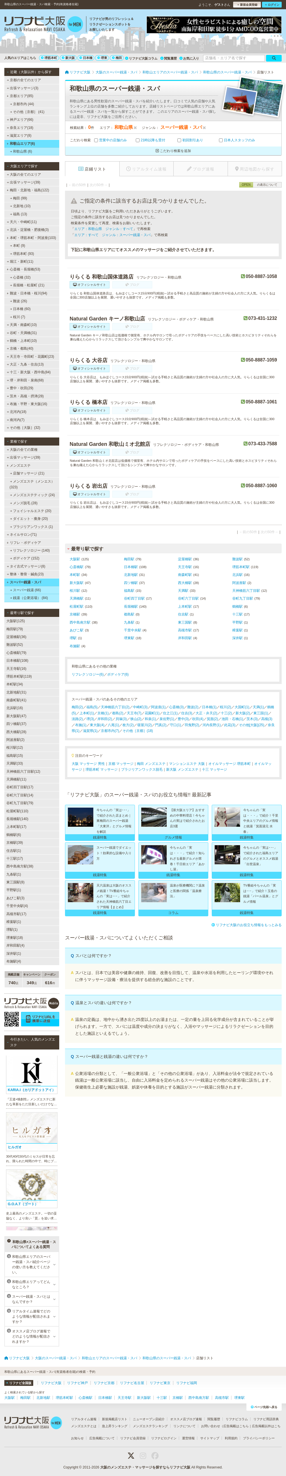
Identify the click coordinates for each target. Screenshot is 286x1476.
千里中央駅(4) (17, 906)
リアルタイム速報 (83, 1419)
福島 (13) (18, 214)
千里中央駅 (132, 630)
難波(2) (192, 707)
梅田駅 (129, 559)
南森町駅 (185, 575)
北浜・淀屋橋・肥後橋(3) (28, 230)
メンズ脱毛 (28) (24, 503)
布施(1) (80, 725)
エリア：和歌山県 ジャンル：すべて (103, 229)
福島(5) (92, 707)
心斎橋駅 (76, 567)
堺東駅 (129, 638)
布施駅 (75, 646)
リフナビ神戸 (77, 1383)
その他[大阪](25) (251, 725)
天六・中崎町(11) (22, 222)
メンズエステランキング (150, 1426)
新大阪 (68, 58)
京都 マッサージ (120, 764)
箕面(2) (212, 719)
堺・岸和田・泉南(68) (25, 380)
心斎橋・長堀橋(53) (23, 269)
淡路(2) (77, 719)
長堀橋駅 (131, 607)
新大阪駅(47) (16, 716)
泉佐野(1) (166, 719)
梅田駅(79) (14, 629)
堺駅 (73, 638)
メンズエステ (19, 465)
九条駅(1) (13, 874)
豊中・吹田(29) (20, 388)
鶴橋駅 (237, 607)
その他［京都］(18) (137, 731)
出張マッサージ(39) (23, 182)
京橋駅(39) (14, 843)
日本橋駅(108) (17, 661)
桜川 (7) (17, 317)
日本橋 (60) (20, 309)
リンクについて (184, 1426)
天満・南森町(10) (22, 325)
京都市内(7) (110, 731)
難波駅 (237, 559)
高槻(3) (266, 719)
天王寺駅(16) (16, 669)
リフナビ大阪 (51, 1383)
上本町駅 (185, 607)
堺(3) (90, 719)
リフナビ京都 (104, 1383)
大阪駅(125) (15, 621)
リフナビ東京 (160, 1383)
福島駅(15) (14, 756)
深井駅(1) (13, 954)
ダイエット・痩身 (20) (29, 519)
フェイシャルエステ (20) (30, 511)
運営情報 (188, 1438)
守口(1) (175, 725)
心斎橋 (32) (20, 277)
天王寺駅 (185, 567)
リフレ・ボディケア (24, 543)
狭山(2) (136, 719)
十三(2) (226, 713)
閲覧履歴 (168, 58)
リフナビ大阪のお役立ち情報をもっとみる (246, 925)
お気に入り (189, 58)
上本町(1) (86, 713)
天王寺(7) (134, 713)
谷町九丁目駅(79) (19, 803)
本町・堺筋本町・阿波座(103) (31, 238)
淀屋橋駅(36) (16, 637)
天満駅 (183, 591)
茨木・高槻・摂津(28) (25, 396)
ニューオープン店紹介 (149, 1419)
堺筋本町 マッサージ (102, 769)
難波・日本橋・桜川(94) (27, 293)
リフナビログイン (164, 1438)
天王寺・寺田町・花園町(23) (30, 357)
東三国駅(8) (15, 882)
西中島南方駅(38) (19, 866)
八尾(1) (113, 725)
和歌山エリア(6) (21, 144)
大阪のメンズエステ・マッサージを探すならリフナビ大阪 (145, 1467)
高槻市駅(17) (16, 914)
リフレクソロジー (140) (30, 550)
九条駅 (129, 622)
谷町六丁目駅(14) (19, 795)
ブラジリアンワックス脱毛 (142, 769)
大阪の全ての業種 (22, 450)
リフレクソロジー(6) (88, 674)
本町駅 (75, 575)
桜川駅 (75, 591)
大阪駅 (75, 559)
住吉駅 (183, 614)
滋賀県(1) (90, 731)
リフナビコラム (237, 1419)
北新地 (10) (20, 206)
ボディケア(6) (118, 674)
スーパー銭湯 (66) (25, 590)
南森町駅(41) (16, 700)
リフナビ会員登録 (133, 1438)
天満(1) (258, 707)
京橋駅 (75, 614)
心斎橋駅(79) (16, 653)
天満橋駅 (76, 598)
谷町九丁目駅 (242, 598)
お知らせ (77, 1438)
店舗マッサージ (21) (27, 473)
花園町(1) (152, 713)
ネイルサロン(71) (22, 535)
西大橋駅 (185, 583)
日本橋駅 (131, 567)
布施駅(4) (13, 961)
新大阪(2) (242, 713)
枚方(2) (128, 725)
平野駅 (237, 622)
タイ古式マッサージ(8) (26, 566)
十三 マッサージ (214, 769)
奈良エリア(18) (20, 128)
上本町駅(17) (16, 827)
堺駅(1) (12, 930)
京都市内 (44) (22, 104)
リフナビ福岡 (186, 1383)
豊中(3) (183, 719)
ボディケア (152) (25, 558)
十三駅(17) (14, 858)
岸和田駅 (185, 638)
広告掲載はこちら (236, 1426)
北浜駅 (237, 575)
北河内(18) (17, 412)
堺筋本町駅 (241, 567)
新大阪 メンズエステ (182, 769)
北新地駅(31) (16, 692)
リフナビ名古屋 (132, 1383)
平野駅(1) (13, 890)
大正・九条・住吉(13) (25, 364)
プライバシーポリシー (259, 1438)
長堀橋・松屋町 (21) (27, 285)
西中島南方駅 (80, 622)
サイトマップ (209, 1438)
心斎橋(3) (176, 707)
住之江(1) (170, 713)
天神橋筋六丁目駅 (246, 591)
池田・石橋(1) (232, 719)
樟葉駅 (237, 630)
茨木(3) (252, 719)
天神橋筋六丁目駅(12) (23, 771)
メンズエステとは (83, 1426)
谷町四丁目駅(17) (19, 787)
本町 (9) (17, 246)
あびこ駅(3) (15, 898)
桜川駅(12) (14, 748)
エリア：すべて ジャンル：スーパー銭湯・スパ (112, 235)
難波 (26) (18, 301)
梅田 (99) (18, 198)
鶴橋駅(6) (13, 835)
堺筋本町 (49, 58)
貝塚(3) (121, 719)
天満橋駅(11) (16, 779)
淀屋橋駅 (185, 559)
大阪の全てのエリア (24, 175)
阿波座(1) (158, 707)
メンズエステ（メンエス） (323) (32, 484)
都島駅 (129, 614)
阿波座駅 (239, 583)
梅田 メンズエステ (151, 764)
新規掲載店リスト (114, 1419)
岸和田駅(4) (15, 945)
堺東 (102, 58)
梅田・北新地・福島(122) (28, 190)
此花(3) (229, 725)
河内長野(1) (212, 725)
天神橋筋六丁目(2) (115, 707)
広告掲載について (102, 1438)
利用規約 (231, 1438)
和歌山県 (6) (21, 151)
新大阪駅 (76, 583)
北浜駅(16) (14, 708)
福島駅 (129, 591)
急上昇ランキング (114, 1426)
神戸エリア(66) (20, 120)
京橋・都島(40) (20, 348)
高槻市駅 (185, 630)
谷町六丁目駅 (188, 598)
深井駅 (237, 638)
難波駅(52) (14, 645)
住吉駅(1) (13, 851)
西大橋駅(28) (16, 732)
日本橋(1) (209, 707)
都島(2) (117, 713)
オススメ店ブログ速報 (186, 1419)
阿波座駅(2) (15, 740)
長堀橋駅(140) (17, 819)
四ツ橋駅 (131, 583)
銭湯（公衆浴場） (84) (29, 598)
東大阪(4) (97, 725)
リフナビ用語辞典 (266, 1419)
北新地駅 (131, 575)
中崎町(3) (140, 707)
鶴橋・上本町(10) (22, 341)
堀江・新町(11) (20, 261)
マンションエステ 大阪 (187, 764)
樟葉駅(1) (13, 922)
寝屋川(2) (144, 725)
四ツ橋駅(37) (16, 724)
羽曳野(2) (192, 725)
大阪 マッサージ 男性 (88, 764)
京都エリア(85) (20, 96)
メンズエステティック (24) (32, 495)
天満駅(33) (14, 763)
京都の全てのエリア (24, 80)
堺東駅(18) (14, 938)
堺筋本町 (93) (22, 254)
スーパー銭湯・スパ (24, 582)
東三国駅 (185, 622)
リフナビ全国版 (18, 1383)
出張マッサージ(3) (22, 88)
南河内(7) (16, 420)
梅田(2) (77, 707)
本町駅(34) (14, 684)
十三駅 (237, 614)
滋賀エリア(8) (19, 135)
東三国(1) (260, 713)
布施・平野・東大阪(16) (27, 404)
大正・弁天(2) (206, 713)
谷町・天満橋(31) (22, 333)
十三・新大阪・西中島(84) (29, 372)
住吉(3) (186, 713)
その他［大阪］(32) (23, 428)
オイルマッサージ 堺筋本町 (229, 764)
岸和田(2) (104, 719)
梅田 (117, 58)
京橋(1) (103, 713)
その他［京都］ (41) (27, 112)
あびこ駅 (76, 630)
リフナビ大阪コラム (141, 58)
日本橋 (85, 58)
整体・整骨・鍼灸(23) (25, 574)
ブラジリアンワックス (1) (31, 527)
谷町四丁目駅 (134, 598)
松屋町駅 (76, 607)
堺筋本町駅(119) (19, 676)
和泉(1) (150, 719)
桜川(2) (225, 707)
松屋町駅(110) (17, 811)
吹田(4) (197, 719)
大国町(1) (242, 707)
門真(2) (160, 725)
